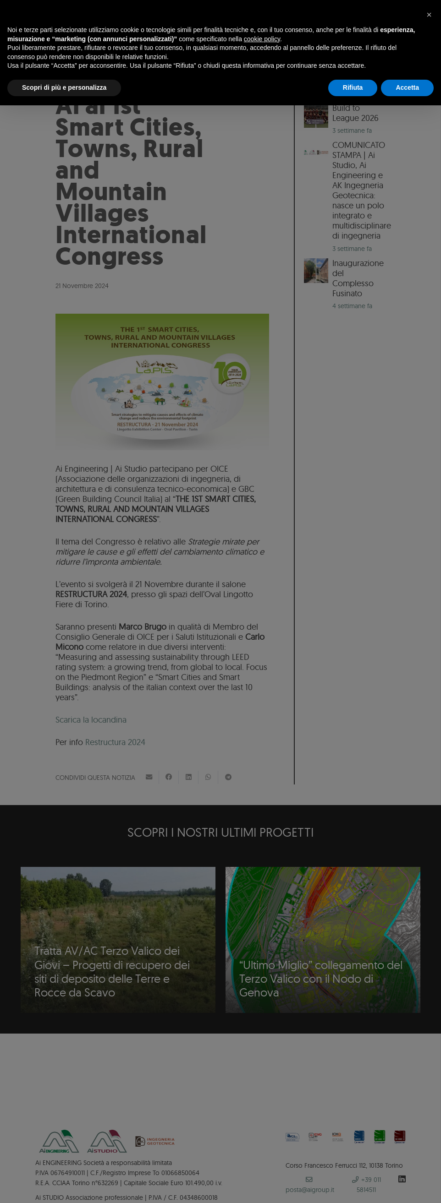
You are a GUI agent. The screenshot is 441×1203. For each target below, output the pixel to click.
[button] (429, 14)
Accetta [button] (407, 87)
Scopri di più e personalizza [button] (64, 87)
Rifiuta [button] (353, 87)
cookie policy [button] (262, 39)
